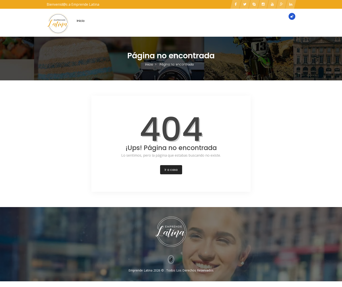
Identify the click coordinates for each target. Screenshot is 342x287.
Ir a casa (171, 170)
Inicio (81, 21)
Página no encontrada (177, 64)
